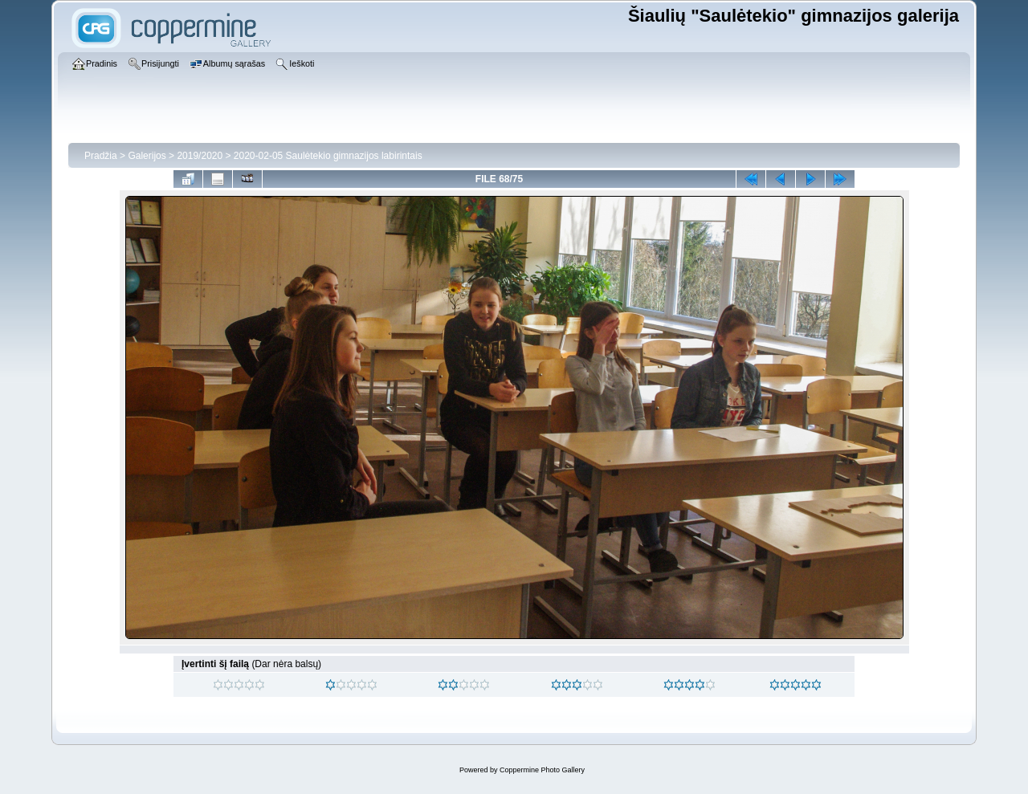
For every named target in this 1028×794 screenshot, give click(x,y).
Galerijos (146, 155)
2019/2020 (199, 155)
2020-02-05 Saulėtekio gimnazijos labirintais (328, 155)
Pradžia (100, 155)
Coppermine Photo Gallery (542, 770)
